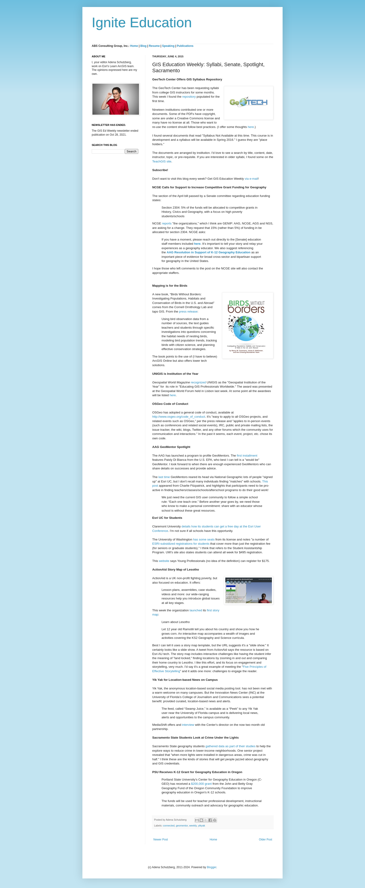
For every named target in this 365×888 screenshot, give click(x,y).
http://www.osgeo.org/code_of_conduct (178, 416)
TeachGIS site (161, 161)
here (251, 127)
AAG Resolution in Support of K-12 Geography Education (208, 252)
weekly (193, 825)
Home (134, 46)
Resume (154, 46)
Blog (143, 46)
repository (189, 96)
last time (164, 477)
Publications (185, 46)
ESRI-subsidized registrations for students (181, 543)
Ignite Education (142, 22)
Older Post (265, 839)
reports (167, 223)
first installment (247, 455)
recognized (198, 382)
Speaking (168, 46)
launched (196, 610)
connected (169, 825)
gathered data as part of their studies (231, 746)
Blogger (211, 867)
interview (188, 724)
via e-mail (251, 178)
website (164, 561)
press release (188, 311)
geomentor (182, 825)
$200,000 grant (201, 783)
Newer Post (160, 839)
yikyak (201, 825)
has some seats (203, 539)
